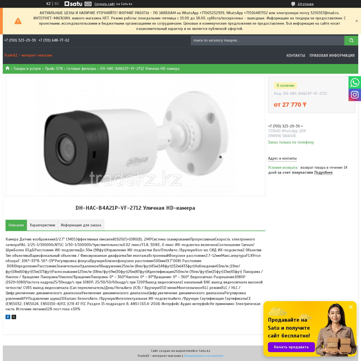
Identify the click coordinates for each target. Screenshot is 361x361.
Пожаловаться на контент (203, 356)
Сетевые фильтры (81, 68)
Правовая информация (332, 55)
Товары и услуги (27, 68)
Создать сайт (105, 4)
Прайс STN (54, 68)
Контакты (295, 55)
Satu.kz (204, 351)
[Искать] (351, 40)
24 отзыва (306, 4)
